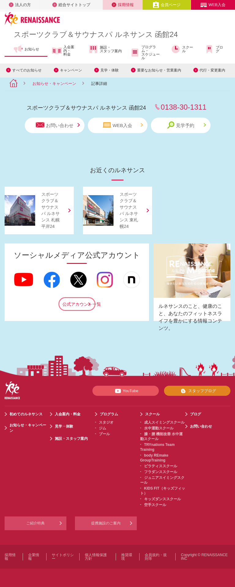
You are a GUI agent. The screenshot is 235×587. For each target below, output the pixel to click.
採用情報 (123, 4)
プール (104, 434)
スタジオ (106, 422)
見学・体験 (109, 70)
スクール (182, 49)
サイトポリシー (63, 557)
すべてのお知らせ (27, 70)
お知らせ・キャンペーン (54, 83)
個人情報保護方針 (96, 557)
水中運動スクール (158, 428)
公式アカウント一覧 (78, 304)
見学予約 (186, 125)
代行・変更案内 (212, 70)
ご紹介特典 (35, 523)
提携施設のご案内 (106, 523)
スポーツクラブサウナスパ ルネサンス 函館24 (96, 34)
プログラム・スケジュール (145, 52)
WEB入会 (213, 4)
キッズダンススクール (162, 499)
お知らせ (26, 49)
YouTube (125, 391)
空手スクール (155, 505)
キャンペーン (71, 70)
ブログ (213, 49)
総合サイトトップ (71, 4)
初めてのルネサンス (26, 414)
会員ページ (167, 5)
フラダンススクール (160, 472)
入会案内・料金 (63, 51)
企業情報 (33, 557)
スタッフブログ (197, 391)
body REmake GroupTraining (154, 457)
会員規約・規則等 (156, 557)
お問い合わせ (58, 125)
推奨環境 (126, 557)
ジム (102, 428)
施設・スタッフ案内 (105, 49)
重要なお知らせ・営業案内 (159, 70)
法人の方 (20, 4)
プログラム (109, 414)
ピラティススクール (160, 466)
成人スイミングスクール (164, 422)
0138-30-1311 (183, 107)
